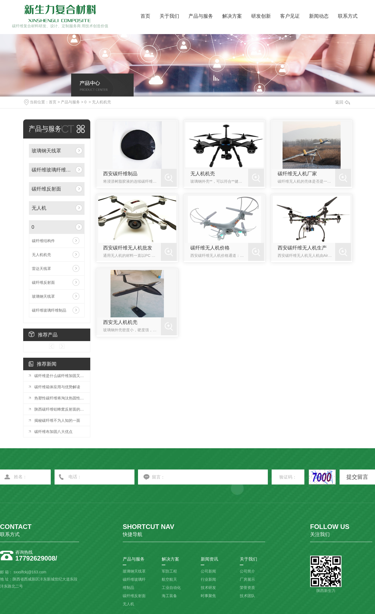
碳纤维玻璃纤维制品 (52, 170)
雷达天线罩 (41, 268)
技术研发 (208, 587)
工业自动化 (171, 587)
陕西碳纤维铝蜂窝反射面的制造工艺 (59, 409)
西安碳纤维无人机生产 (302, 248)
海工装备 (169, 596)
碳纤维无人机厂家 (297, 173)
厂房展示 (247, 579)
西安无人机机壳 (120, 322)
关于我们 (169, 16)
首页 (145, 16)
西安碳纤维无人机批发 (127, 248)
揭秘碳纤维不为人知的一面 (57, 420)
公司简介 (247, 571)
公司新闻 (208, 571)
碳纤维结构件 (43, 241)
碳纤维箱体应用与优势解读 (57, 387)
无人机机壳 (101, 102)
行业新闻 (208, 579)
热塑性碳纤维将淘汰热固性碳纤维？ (59, 398)
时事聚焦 (208, 596)
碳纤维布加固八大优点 (53, 431)
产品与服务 (200, 16)
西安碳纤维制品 (120, 173)
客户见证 (290, 16)
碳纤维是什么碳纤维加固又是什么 (59, 376)
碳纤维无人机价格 (210, 248)
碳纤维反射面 (46, 189)
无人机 (39, 208)
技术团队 (247, 596)
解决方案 (232, 16)
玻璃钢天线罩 (46, 151)
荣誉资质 (247, 587)
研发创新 (261, 16)
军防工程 (169, 571)
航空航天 (169, 579)
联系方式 (348, 16)
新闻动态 (319, 16)
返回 (342, 102)
